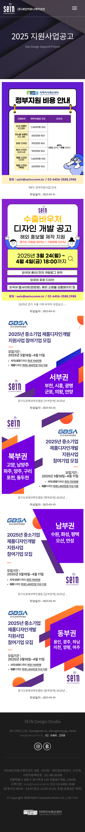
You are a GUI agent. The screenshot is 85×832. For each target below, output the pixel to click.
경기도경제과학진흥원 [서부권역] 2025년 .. (42, 401)
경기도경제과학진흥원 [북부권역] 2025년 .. (42, 497)
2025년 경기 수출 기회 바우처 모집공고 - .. (42, 304)
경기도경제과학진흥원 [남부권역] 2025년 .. (42, 594)
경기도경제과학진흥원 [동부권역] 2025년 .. (42, 690)
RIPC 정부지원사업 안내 (42, 187)
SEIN (75, 798)
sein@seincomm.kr (31, 735)
